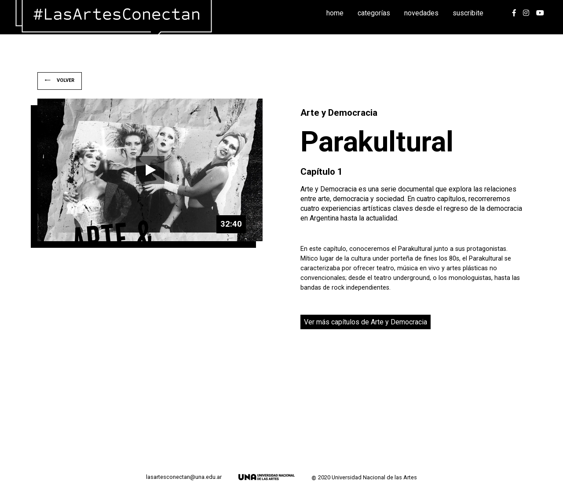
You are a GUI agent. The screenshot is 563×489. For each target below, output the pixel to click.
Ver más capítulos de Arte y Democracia (365, 322)
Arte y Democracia (338, 112)
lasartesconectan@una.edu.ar (184, 477)
